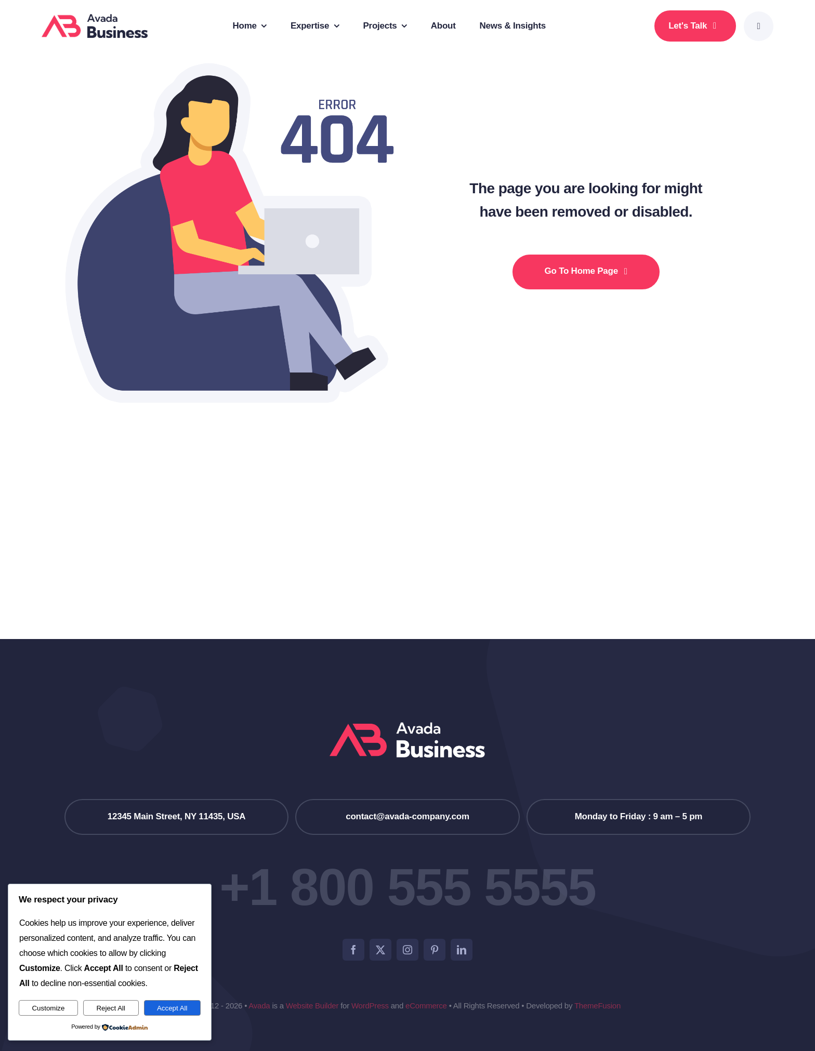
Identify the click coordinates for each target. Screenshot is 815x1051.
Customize (48, 1008)
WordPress (370, 1005)
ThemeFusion (597, 1005)
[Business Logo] (95, 18)
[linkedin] (461, 950)
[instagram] (407, 950)
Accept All (172, 1008)
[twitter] (380, 950)
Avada (259, 1005)
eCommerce (426, 1005)
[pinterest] (434, 950)
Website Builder (312, 1005)
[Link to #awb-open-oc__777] (758, 26)
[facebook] (353, 950)
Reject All (110, 1008)
